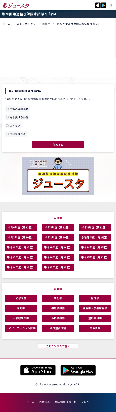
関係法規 (95, 328)
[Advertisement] (58, 50)
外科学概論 (58, 318)
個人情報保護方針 (66, 402)
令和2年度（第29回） (58, 237)
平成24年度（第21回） (21, 267)
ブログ (85, 402)
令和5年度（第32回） (58, 227)
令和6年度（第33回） (21, 227)
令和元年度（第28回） (95, 237)
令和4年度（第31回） (95, 227)
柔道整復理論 (58, 328)
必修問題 (21, 298)
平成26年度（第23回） (58, 257)
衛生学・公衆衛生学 (95, 308)
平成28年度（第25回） (95, 247)
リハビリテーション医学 (21, 328)
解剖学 (58, 298)
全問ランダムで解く (58, 346)
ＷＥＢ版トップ (26, 24)
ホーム (6, 24)
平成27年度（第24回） (21, 257)
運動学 (46, 24)
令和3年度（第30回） (21, 237)
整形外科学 (95, 318)
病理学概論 (58, 308)
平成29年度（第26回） (58, 247)
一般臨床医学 (21, 318)
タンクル (75, 384)
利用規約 (44, 402)
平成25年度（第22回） (95, 257)
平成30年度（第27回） (21, 247)
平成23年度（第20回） (58, 267)
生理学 (95, 298)
